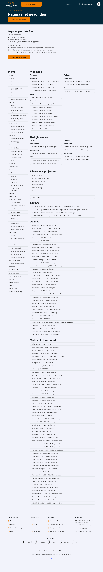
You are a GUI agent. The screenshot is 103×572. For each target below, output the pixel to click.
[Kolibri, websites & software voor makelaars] (52, 559)
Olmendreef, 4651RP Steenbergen (43, 428)
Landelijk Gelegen (15, 270)
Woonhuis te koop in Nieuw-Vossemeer (45, 116)
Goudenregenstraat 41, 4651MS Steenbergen (47, 375)
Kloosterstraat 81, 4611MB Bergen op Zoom (46, 309)
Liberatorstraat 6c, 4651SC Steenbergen (45, 313)
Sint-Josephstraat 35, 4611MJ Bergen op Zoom (47, 444)
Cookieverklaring (14, 260)
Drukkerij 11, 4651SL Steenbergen (43, 306)
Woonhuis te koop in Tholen (41, 129)
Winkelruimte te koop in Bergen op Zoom (45, 160)
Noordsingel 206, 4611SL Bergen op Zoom (46, 250)
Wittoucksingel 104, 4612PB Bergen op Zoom (47, 494)
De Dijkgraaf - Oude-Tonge (40, 178)
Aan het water (14, 273)
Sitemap (12, 267)
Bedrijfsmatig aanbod (18, 251)
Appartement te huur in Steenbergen (77, 84)
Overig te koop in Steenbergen (42, 97)
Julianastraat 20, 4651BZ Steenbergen (44, 232)
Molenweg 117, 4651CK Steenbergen (44, 241)
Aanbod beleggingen (17, 139)
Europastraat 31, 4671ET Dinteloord (44, 366)
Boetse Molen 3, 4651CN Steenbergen (44, 360)
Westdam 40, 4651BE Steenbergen (43, 490)
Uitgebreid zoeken (15, 199)
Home (11, 75)
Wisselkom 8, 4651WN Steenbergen (44, 285)
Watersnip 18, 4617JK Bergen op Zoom (45, 487)
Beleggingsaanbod (17, 254)
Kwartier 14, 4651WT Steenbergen (43, 238)
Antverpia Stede (37, 175)
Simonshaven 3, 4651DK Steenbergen (44, 263)
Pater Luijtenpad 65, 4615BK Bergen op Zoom (47, 441)
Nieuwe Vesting (37, 188)
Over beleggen (15, 142)
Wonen (11, 79)
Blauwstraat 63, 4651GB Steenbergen (44, 319)
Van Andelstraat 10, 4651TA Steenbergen (45, 334)
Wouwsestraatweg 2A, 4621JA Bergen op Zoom (48, 500)
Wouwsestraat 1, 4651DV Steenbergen (45, 497)
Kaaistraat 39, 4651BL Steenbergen (43, 394)
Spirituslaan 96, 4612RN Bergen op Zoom (45, 466)
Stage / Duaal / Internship (15, 189)
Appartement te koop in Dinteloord (43, 84)
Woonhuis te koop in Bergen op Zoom (44, 104)
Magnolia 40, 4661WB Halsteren (42, 416)
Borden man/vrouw (17, 185)
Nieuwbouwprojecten (18, 129)
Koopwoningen (16, 82)
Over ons (12, 170)
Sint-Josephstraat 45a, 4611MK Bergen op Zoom (48, 294)
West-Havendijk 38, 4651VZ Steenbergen (45, 278)
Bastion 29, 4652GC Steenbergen (43, 350)
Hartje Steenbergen (38, 181)
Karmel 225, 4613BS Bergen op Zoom (44, 328)
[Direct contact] (31, 4)
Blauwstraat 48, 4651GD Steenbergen (44, 316)
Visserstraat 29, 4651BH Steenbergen (44, 481)
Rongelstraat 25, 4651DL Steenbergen (44, 291)
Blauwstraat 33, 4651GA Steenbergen (44, 303)
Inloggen (12, 193)
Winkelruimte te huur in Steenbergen (77, 160)
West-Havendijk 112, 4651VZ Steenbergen (46, 275)
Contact (13, 176)
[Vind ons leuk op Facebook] (26, 542)
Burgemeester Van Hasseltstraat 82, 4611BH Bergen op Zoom (52, 322)
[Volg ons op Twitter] (74, 542)
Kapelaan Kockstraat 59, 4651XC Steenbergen (47, 406)
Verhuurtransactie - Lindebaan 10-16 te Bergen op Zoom (55, 206)
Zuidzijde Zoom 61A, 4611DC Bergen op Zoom (47, 503)
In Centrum (13, 288)
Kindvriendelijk (14, 282)
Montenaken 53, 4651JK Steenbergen (44, 422)
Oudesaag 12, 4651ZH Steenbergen (43, 434)
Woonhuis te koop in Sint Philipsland (43, 123)
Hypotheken (15, 148)
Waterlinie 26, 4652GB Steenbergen (44, 484)
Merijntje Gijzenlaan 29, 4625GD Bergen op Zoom (48, 419)
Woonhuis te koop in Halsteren (42, 110)
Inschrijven (12, 196)
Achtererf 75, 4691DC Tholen (41, 344)
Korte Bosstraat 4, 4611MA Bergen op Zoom (46, 409)
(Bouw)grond (15, 223)
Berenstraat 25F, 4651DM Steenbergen (45, 353)
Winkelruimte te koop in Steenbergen (44, 163)
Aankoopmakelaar (17, 151)
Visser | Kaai (36, 197)
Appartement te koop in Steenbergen (44, 91)
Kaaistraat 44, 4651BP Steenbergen (43, 325)
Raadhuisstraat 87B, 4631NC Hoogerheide (46, 331)
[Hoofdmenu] (99, 4)
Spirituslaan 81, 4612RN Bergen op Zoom (45, 462)
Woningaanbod (16, 248)
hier (34, 52)
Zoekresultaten (16, 203)
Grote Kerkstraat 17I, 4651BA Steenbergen (46, 228)
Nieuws (13, 235)
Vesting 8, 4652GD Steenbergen (42, 272)
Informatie (12, 232)
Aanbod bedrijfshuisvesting (17, 106)
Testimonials (13, 167)
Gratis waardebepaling (18, 99)
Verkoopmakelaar (16, 154)
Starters (12, 285)
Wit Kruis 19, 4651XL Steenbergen (43, 288)
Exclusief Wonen (14, 279)
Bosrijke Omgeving (15, 292)
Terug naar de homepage (19, 20)
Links (12, 242)
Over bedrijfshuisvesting (18, 115)
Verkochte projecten (17, 132)
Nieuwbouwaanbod (17, 126)
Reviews (12, 163)
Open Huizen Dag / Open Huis (17, 89)
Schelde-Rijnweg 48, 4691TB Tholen (44, 260)
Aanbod (12, 209)
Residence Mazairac (38, 194)
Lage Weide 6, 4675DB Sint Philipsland (44, 413)
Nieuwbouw (13, 123)
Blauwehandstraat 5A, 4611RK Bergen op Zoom (48, 356)
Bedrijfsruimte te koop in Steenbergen (44, 147)
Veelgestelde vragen (17, 239)
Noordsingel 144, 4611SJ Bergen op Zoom (46, 247)
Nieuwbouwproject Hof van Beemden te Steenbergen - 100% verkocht (60, 216)
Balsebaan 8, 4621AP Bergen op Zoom (44, 225)
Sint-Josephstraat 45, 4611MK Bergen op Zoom (47, 450)
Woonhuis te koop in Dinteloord (42, 107)
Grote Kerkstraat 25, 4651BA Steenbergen (46, 378)
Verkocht (13, 93)
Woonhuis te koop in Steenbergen (43, 126)
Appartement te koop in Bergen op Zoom (45, 81)
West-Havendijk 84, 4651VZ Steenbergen (45, 281)
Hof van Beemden (37, 184)
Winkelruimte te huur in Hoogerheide (77, 156)
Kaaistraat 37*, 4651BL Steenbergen (44, 388)
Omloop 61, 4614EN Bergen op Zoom (44, 256)
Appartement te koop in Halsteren (43, 87)
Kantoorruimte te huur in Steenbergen (77, 150)
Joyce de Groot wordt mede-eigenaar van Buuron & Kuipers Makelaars (60, 210)
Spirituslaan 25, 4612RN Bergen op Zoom (45, 297)
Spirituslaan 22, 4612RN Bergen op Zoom (45, 453)
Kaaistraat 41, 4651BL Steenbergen (43, 397)
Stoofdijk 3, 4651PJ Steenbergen (42, 472)
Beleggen (12, 135)
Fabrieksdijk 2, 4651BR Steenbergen (44, 369)
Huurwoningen (16, 85)
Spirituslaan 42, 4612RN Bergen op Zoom (45, 300)
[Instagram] (39, 542)
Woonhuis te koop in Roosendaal (42, 119)
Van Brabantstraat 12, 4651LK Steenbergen (46, 475)
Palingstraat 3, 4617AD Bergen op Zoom (45, 437)
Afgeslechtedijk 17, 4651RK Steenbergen (45, 347)
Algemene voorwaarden (17, 264)
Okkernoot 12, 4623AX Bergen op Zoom (45, 253)
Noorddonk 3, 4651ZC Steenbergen (43, 425)
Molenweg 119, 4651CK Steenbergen (44, 244)
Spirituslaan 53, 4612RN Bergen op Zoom (45, 459)
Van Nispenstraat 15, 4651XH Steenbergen (46, 478)
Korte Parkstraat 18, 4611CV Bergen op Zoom (47, 235)
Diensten (12, 145)
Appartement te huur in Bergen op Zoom (78, 81)
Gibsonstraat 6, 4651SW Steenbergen (44, 372)
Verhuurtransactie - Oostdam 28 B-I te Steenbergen (54, 213)
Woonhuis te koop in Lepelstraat (42, 113)
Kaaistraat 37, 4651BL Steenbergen (43, 391)
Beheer (13, 160)
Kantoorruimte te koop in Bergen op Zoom (45, 153)
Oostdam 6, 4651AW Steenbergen (43, 431)
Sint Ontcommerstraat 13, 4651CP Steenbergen (47, 266)
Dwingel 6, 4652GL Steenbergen (42, 363)
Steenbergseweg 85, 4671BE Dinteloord (45, 469)
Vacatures (14, 182)
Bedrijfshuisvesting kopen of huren (17, 111)
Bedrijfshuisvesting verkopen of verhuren (18, 119)
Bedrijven (12, 102)
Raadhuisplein (36, 191)
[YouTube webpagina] (52, 542)
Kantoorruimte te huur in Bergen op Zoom (78, 147)
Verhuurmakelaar (16, 157)
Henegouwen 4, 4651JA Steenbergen (44, 381)
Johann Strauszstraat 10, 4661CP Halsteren (46, 384)
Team (12, 173)
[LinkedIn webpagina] (65, 542)
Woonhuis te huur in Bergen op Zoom (77, 91)
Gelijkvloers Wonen (15, 276)
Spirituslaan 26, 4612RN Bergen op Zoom (45, 456)
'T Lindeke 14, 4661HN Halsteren (43, 269)
